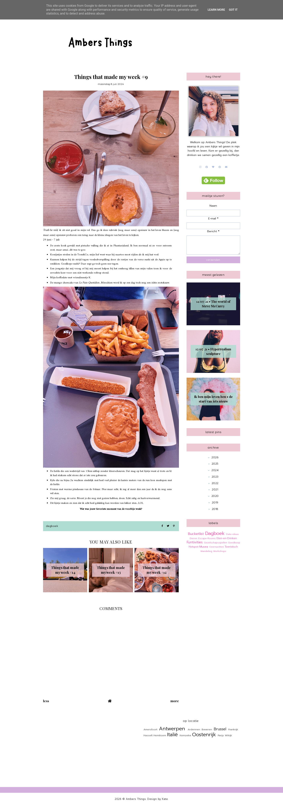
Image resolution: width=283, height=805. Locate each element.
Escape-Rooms (207, 538)
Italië (172, 734)
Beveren (207, 729)
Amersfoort (150, 729)
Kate (165, 799)
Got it (233, 9)
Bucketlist (196, 533)
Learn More (216, 9)
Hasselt (148, 735)
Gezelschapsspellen (215, 542)
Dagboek (52, 526)
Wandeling (206, 551)
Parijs (221, 735)
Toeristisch (231, 547)
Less (46, 701)
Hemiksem (159, 735)
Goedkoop (234, 542)
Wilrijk (228, 735)
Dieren (193, 538)
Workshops (219, 551)
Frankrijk (233, 729)
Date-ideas (232, 534)
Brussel (220, 729)
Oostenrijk (204, 734)
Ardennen (194, 729)
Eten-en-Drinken (227, 538)
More (174, 701)
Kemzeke (185, 735)
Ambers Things (136, 799)
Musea (203, 547)
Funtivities (195, 542)
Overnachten (216, 547)
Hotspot (193, 547)
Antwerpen (172, 728)
